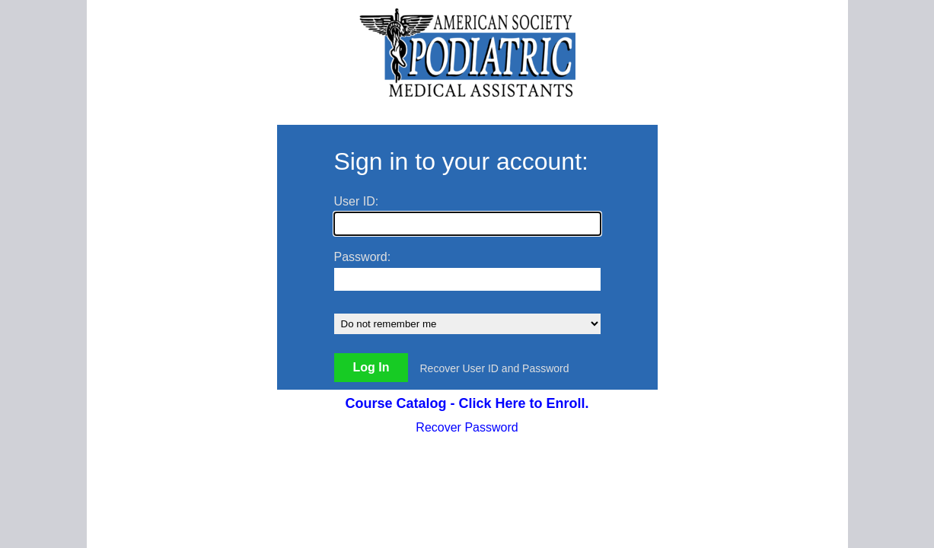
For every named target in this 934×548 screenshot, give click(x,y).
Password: (362, 256)
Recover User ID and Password (494, 368)
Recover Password (467, 427)
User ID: (356, 201)
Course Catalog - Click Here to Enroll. (466, 403)
